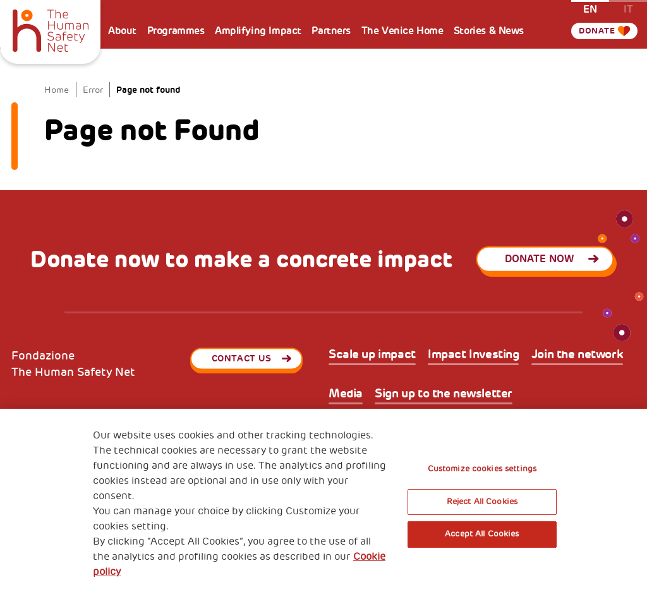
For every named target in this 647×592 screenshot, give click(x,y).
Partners (331, 30)
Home (56, 90)
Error (93, 90)
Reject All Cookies (482, 502)
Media (346, 394)
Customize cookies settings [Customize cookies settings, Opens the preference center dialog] (482, 469)
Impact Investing (473, 354)
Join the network (577, 354)
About (122, 30)
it (628, 9)
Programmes (176, 30)
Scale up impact (372, 354)
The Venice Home (402, 30)
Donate (595, 31)
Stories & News (489, 30)
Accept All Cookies (482, 534)
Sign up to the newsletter (443, 394)
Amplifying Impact (258, 30)
